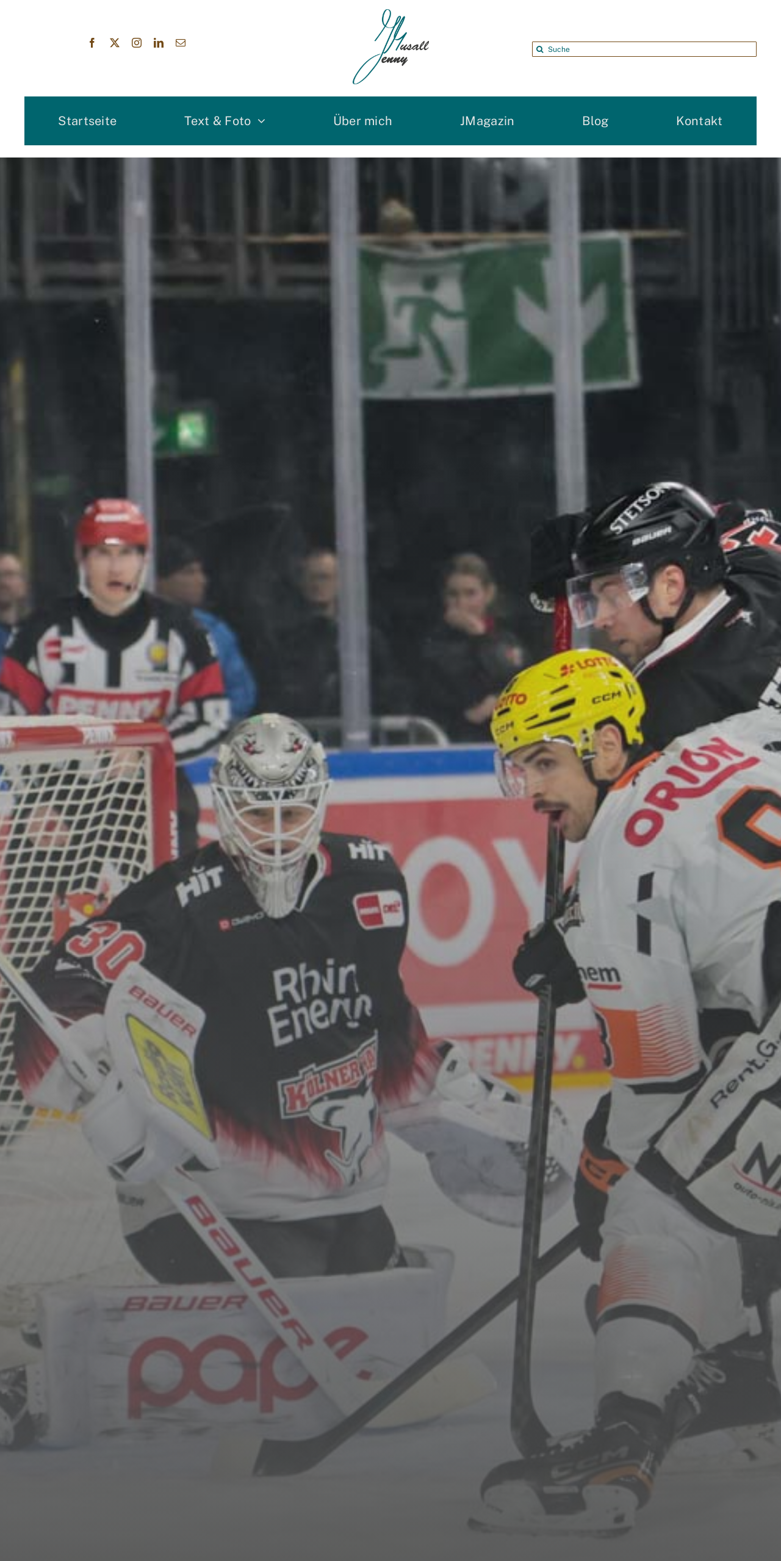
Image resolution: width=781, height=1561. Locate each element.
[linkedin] (159, 43)
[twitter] (115, 43)
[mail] (180, 43)
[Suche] (644, 49)
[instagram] (137, 43)
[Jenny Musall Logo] (391, 15)
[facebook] (92, 43)
